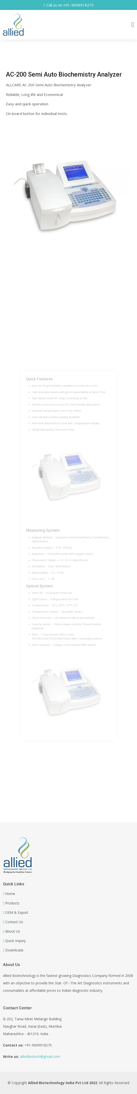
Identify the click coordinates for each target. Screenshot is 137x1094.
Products (12, 903)
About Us (12, 931)
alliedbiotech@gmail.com (40, 1056)
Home (10, 893)
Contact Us (14, 922)
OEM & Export (16, 912)
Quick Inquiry (15, 941)
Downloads (14, 950)
